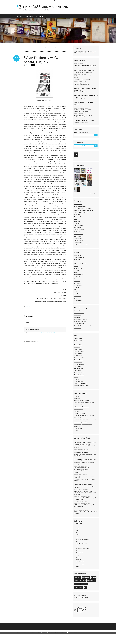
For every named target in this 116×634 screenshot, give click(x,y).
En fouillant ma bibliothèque (82, 539)
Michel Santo (77, 511)
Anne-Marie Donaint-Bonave (81, 385)
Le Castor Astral (78, 268)
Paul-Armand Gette (79, 364)
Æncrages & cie (78, 285)
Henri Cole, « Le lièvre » (81, 83)
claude (76, 484)
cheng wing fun (86, 577)
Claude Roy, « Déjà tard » (90, 511)
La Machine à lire (78, 428)
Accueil (20, 16)
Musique (78, 555)
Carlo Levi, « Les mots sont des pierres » (85, 65)
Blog (77, 530)
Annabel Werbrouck (79, 375)
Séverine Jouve (78, 459)
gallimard (93, 577)
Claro (75, 219)
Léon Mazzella (78, 451)
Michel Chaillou (78, 204)
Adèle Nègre (77, 379)
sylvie (75, 491)
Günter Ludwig (77, 366)
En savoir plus (76, 632)
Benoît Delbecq (78, 310)
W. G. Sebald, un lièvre (86, 484)
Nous (75, 289)
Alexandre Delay (78, 338)
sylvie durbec (77, 505)
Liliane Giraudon (78, 236)
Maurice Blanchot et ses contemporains (84, 210)
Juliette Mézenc (78, 231)
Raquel (76, 377)
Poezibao (76, 396)
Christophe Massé (78, 353)
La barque (76, 287)
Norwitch (76, 411)
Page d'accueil (57, 47)
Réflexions (78, 559)
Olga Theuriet (77, 370)
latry (75, 467)
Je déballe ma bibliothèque (82, 543)
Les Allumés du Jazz (79, 313)
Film (77, 541)
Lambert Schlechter (79, 238)
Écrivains (78, 534)
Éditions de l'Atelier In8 (80, 263)
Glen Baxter (77, 342)
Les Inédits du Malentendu (82, 548)
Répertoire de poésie (79, 404)
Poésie (77, 557)
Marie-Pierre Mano (79, 351)
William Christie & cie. (79, 323)
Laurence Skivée (78, 362)
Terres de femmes (78, 409)
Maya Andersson (78, 349)
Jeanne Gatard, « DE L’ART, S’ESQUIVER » (43, 47)
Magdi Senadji (77, 347)
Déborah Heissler (78, 240)
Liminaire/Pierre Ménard (80, 413)
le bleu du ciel (77, 255)
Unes (75, 291)
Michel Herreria (78, 340)
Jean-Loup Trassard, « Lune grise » (84, 120)
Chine (77, 532)
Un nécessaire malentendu (47, 7)
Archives (29, 16)
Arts (77, 525)
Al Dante (76, 272)
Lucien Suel (77, 221)
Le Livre (76, 430)
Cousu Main (77, 281)
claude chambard (79, 498)
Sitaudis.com (77, 398)
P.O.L (75, 261)
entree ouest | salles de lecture (81, 406)
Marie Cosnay (77, 227)
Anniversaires (79, 523)
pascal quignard (91, 580)
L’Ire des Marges (78, 300)
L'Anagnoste (77, 426)
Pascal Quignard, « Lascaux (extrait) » (52, 50)
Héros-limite (77, 259)
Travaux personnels (80, 564)
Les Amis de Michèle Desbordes (82, 244)
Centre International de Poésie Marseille (84, 402)
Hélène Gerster (78, 355)
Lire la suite (91, 52)
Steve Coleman (77, 315)
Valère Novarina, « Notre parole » (83, 115)
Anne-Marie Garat (78, 216)
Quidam (76, 278)
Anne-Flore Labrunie (79, 372)
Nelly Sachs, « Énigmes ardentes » (84, 70)
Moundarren (77, 293)
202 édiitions (77, 296)
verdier (76, 580)
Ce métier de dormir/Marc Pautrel (82, 208)
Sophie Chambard (80, 561)
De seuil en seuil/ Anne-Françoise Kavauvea (85, 419)
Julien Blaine (77, 214)
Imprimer (27, 306)
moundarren (83, 580)
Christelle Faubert (78, 360)
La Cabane (76, 270)
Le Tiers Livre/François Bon (81, 206)
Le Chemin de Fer (78, 283)
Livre (77, 550)
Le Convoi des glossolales (80, 421)
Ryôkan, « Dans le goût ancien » (83, 109)
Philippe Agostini (78, 381)
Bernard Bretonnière (80, 442)
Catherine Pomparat (79, 229)
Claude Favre (77, 223)
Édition (77, 537)
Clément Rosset (78, 242)
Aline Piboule (77, 328)
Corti (75, 298)
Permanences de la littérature (81, 400)
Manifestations (79, 552)
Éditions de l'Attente (79, 274)
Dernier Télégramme (79, 257)
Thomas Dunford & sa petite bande (82, 325)
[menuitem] (20, 16)
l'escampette (85, 584)
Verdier (76, 266)
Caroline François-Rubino (80, 383)
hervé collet (77, 577)
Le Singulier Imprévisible (82, 546)
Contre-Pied (77, 276)
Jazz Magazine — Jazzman (80, 319)
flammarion (77, 584)
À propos (39, 16)
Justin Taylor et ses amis (80, 321)
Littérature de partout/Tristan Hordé (83, 424)
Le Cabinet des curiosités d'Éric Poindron (84, 415)
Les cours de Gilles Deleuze (81, 212)
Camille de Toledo (78, 234)
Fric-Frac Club (77, 417)
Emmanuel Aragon (78, 368)
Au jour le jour (79, 528)
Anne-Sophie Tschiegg (79, 357)
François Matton (78, 345)
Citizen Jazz (77, 317)
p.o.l (85, 587)
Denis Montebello (78, 225)
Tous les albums (94, 193)
